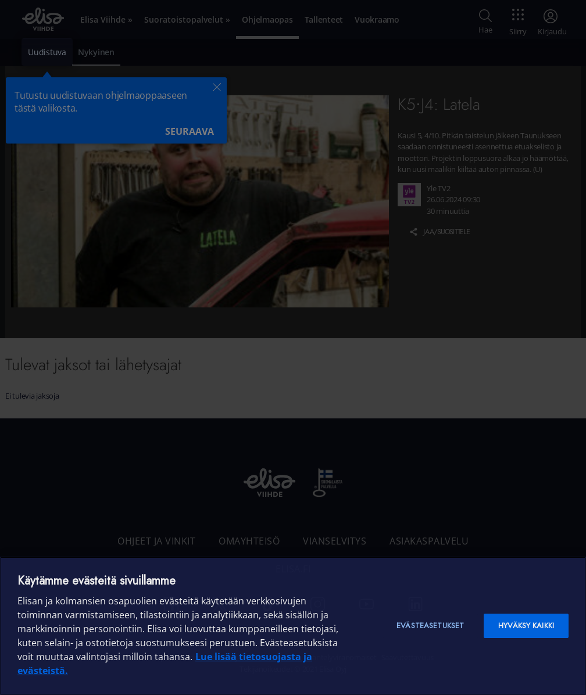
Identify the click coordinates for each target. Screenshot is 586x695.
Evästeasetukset (430, 625)
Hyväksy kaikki (526, 625)
